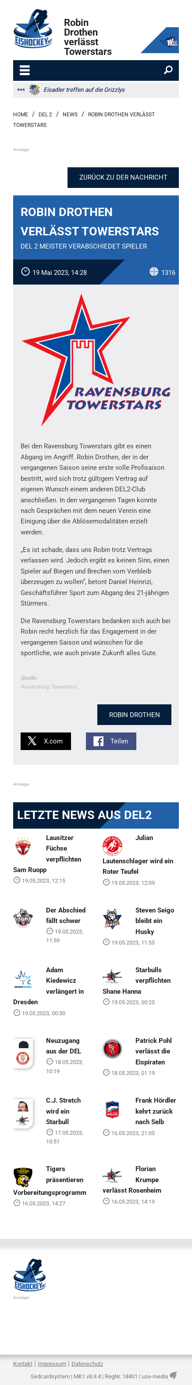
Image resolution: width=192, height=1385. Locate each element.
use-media (155, 1376)
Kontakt (22, 1363)
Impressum (52, 1363)
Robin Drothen (134, 715)
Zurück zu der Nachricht (123, 177)
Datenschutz (87, 1363)
